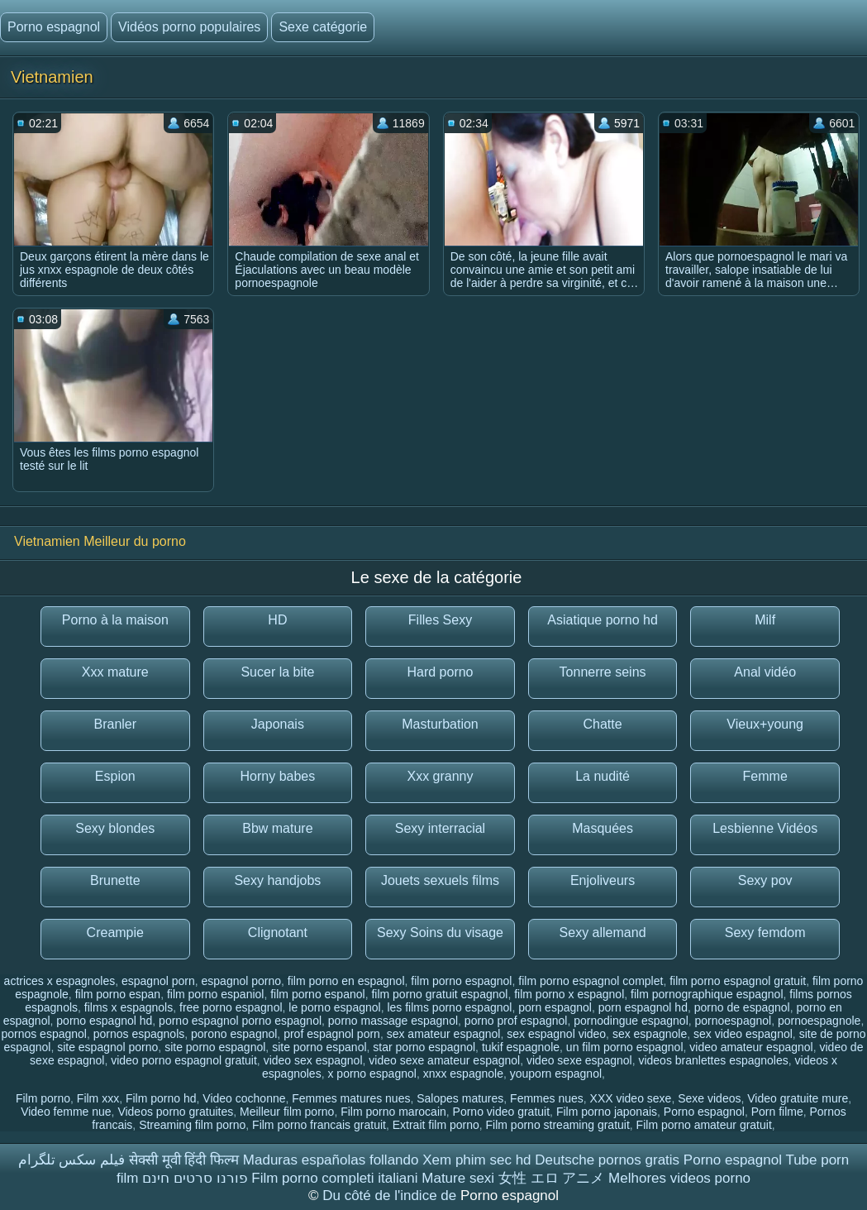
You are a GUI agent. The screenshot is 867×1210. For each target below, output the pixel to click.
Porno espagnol (53, 27)
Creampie (115, 932)
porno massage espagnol (393, 1020)
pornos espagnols (139, 1033)
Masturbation (440, 724)
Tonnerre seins (603, 672)
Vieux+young (764, 724)
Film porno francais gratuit (319, 1124)
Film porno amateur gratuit (704, 1124)
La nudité (602, 776)
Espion (115, 776)
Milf (765, 620)
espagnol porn (158, 981)
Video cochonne (243, 1098)
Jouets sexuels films (440, 880)
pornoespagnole (819, 1020)
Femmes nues (547, 1098)
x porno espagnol (371, 1073)
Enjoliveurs (602, 880)
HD (277, 620)
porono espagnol (234, 1033)
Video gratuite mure (797, 1098)
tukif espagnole (521, 1047)
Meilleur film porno (287, 1111)
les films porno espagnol (449, 1007)
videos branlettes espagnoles (713, 1060)
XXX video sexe (631, 1098)
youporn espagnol (556, 1073)
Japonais (277, 724)
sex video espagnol (743, 1033)
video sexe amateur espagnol (444, 1060)
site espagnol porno (107, 1047)
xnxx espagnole (463, 1073)
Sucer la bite (277, 672)
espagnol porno (242, 981)
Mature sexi (458, 1178)
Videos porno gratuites (175, 1111)
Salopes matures (460, 1098)
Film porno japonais (606, 1111)
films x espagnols (128, 1007)
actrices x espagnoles (60, 981)
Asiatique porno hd (602, 620)
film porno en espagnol (346, 981)
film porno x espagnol (569, 994)
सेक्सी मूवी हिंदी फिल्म (184, 1160)
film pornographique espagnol (707, 994)
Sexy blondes (115, 828)
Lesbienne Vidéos (764, 828)
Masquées (602, 828)
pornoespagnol (733, 1020)
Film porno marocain (393, 1111)
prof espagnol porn (331, 1033)
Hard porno (440, 672)
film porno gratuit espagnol (439, 994)
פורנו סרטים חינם (194, 1178)
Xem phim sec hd (476, 1160)
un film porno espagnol (625, 1047)
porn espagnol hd (643, 1007)
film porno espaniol (215, 994)
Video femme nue (66, 1111)
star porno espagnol (424, 1047)
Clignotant (277, 932)
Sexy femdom (765, 932)
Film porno (43, 1098)
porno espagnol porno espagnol (240, 1020)
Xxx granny (440, 776)
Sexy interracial (440, 828)
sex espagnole (649, 1033)
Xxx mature (115, 672)
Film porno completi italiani (334, 1178)
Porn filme (777, 1111)
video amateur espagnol (750, 1047)
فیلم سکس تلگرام (71, 1160)
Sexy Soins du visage (440, 932)
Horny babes (278, 776)
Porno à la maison (115, 620)
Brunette (115, 880)
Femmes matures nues (351, 1098)
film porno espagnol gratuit (737, 981)
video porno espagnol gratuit (184, 1060)
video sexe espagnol (579, 1060)
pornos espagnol (44, 1033)
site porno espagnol (214, 1047)
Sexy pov (765, 880)
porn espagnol (555, 1007)
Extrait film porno (436, 1124)
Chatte (603, 724)
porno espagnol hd (104, 1020)
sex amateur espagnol (444, 1033)
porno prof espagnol (516, 1020)
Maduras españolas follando (331, 1160)
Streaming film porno (192, 1124)
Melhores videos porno (679, 1178)
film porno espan (118, 994)
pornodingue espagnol (631, 1020)
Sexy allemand (603, 932)
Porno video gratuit (501, 1111)
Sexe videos (709, 1098)
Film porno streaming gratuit (558, 1124)
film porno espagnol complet (590, 981)
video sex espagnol (313, 1060)
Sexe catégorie (323, 27)
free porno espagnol (231, 1007)
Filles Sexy (440, 620)
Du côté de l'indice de (391, 1195)
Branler (115, 724)
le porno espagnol (334, 1007)
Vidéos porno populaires (189, 27)
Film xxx (98, 1098)
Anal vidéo (765, 672)
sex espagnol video (556, 1033)
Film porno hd (161, 1098)
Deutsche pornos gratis (607, 1160)
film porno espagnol (461, 981)
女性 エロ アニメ (551, 1178)
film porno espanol (317, 994)
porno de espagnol (742, 1007)
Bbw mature (277, 828)
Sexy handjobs (277, 880)
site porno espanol (319, 1047)
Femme (765, 776)
